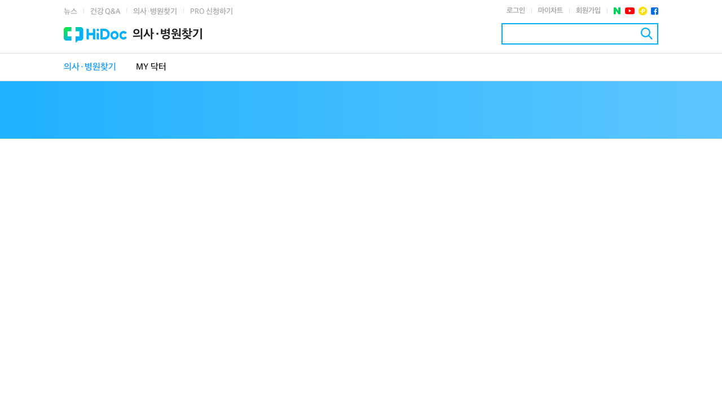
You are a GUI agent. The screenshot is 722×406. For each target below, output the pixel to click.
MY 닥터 (151, 67)
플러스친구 (643, 11)
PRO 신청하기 (211, 11)
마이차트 (550, 10)
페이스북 (654, 11)
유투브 (630, 11)
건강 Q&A (105, 11)
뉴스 (70, 11)
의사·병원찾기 (155, 11)
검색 (647, 33)
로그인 (516, 10)
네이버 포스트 (617, 11)
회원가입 (588, 10)
